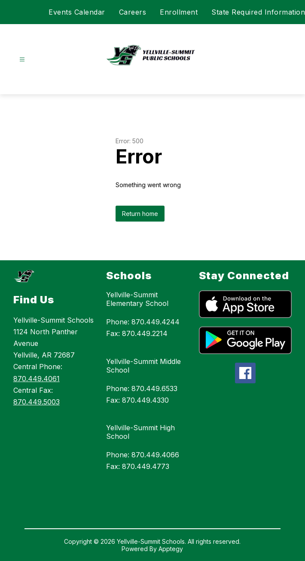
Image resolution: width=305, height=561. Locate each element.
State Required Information (258, 12)
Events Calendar (77, 12)
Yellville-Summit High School (140, 432)
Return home (140, 213)
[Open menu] (22, 60)
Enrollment (179, 12)
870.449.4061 (36, 378)
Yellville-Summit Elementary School (137, 299)
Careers (132, 12)
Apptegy (171, 548)
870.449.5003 (36, 402)
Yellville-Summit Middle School (143, 365)
